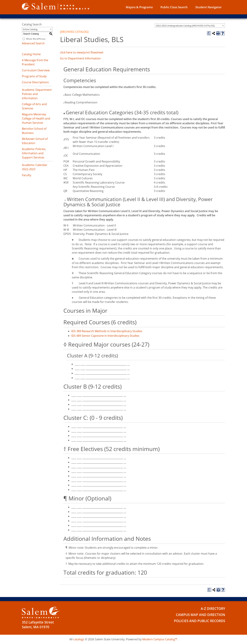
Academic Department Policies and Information (37, 94)
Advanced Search (33, 43)
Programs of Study (34, 76)
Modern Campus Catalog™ (159, 639)
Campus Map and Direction (200, 614)
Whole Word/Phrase (36, 38)
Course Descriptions (35, 82)
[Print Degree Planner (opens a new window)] (209, 33)
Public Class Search (174, 7)
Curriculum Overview (36, 70)
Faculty (26, 175)
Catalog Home (31, 54)
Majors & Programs (139, 7)
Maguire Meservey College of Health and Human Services (36, 118)
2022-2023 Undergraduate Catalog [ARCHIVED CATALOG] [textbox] (185, 25)
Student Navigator (208, 7)
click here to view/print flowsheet (81, 52)
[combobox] (190, 25)
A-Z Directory (213, 608)
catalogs (78, 639)
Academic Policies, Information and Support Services (34, 153)
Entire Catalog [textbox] (30, 29)
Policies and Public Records (199, 621)
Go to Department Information (80, 58)
